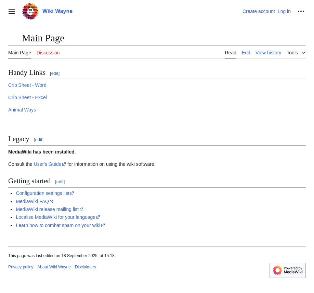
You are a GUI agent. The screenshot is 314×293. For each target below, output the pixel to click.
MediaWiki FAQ (32, 201)
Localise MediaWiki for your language (55, 217)
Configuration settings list (42, 193)
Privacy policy (20, 267)
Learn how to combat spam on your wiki (58, 225)
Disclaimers (85, 267)
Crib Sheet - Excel (27, 97)
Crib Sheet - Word (27, 85)
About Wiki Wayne (54, 267)
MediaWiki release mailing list (47, 209)
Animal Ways (22, 109)
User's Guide (47, 164)
